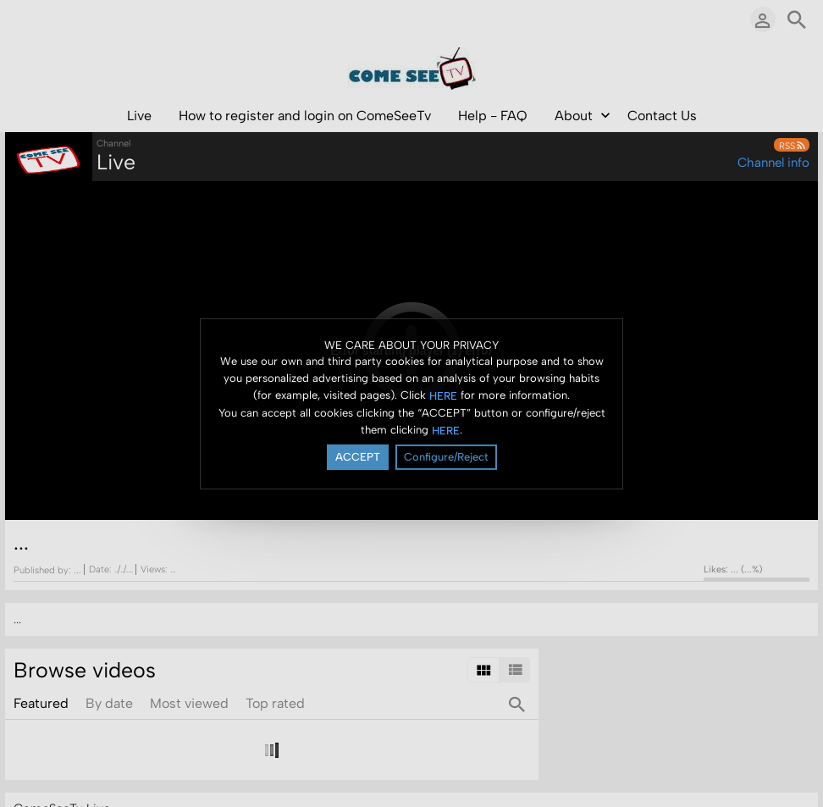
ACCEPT (357, 456)
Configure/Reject (446, 456)
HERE (443, 396)
